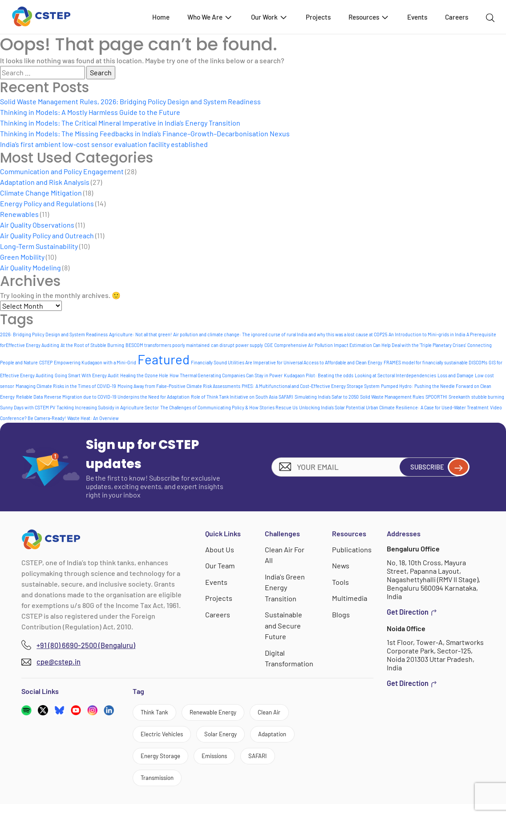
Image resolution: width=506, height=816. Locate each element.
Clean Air (298, 712)
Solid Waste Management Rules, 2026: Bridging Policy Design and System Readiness (130, 101)
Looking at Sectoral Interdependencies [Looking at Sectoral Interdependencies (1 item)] (395, 375)
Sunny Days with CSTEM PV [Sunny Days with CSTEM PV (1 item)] (27, 407)
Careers (456, 17)
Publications (351, 549)
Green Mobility (22, 257)
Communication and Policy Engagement (62, 171)
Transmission (210, 788)
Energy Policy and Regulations (47, 203)
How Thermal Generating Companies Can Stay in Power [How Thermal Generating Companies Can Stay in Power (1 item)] (226, 375)
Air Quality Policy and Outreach (47, 235)
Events (417, 17)
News (341, 565)
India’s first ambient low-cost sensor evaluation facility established (104, 144)
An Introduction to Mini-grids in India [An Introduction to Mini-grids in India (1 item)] (427, 334)
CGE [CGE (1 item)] (268, 345)
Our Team (220, 565)
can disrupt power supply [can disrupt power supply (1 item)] (237, 345)
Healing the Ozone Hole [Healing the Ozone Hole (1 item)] (144, 375)
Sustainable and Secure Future (283, 624)
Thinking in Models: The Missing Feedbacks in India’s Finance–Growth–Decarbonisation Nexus (145, 133)
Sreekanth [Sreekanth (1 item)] (459, 397)
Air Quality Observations (37, 224)
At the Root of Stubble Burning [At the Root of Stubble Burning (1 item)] (92, 345)
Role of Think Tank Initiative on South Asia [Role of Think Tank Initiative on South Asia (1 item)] (234, 397)
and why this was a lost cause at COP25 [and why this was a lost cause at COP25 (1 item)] (347, 334)
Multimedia (349, 597)
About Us (220, 549)
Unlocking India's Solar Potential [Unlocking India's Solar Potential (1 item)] (331, 407)
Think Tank (159, 712)
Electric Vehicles (168, 737)
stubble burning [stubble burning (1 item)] (487, 397)
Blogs (341, 613)
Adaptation (159, 763)
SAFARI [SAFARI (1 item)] (286, 397)
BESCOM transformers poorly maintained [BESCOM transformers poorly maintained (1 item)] (167, 345)
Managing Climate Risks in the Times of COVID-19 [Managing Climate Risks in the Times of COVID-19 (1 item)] (66, 386)
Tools (340, 581)
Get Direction (412, 612)
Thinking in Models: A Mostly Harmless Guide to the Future (90, 112)
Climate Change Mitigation (41, 192)
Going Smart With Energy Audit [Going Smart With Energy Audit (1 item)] (87, 375)
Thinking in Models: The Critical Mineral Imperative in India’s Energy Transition (120, 122)
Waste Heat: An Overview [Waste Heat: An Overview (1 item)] (93, 418)
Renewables (19, 214)
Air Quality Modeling (30, 267)
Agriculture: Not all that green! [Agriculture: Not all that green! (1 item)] (140, 334)
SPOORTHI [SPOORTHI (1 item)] (436, 397)
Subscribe (432, 467)
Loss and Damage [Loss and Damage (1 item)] (455, 375)
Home (161, 17)
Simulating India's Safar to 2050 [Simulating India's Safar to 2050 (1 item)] (327, 397)
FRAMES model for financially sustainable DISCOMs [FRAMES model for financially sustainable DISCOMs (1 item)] (435, 362)
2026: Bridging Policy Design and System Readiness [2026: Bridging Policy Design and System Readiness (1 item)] (54, 334)
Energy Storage (226, 763)
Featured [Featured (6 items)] (164, 359)
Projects (318, 17)
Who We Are (210, 16)
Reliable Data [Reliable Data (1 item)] (29, 397)
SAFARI (153, 788)
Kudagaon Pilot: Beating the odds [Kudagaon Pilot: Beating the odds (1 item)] (318, 375)
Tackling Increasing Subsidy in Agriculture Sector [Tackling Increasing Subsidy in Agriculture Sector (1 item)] (108, 407)
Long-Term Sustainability (39, 246)
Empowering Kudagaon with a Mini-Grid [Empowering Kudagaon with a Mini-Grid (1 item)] (95, 362)
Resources (368, 16)
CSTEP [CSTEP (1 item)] (46, 362)
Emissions (291, 763)
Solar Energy (239, 737)
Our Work (269, 16)
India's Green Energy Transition (285, 587)
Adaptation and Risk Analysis (44, 182)
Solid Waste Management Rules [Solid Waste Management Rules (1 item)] (392, 397)
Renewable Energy (230, 712)
